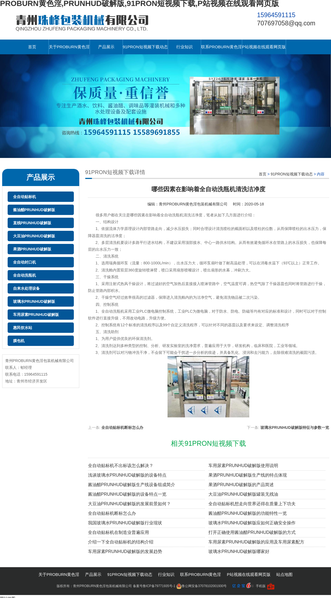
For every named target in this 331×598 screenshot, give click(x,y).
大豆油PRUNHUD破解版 (34, 236)
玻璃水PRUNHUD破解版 (34, 301)
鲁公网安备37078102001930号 (201, 586)
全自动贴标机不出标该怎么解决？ (120, 465)
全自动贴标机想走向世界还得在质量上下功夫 (252, 503)
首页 (32, 46)
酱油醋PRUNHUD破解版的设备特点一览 (127, 494)
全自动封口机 (24, 262)
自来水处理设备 (26, 288)
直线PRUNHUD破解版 (32, 223)
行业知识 (184, 46)
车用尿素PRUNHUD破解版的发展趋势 (125, 551)
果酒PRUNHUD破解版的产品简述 (241, 484)
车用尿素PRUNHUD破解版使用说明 (243, 465)
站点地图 (284, 574)
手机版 (261, 586)
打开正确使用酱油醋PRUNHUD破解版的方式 (252, 532)
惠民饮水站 (22, 327)
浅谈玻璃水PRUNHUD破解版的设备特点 (127, 475)
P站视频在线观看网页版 (264, 46)
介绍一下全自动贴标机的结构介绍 (120, 542)
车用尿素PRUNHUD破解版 (36, 314)
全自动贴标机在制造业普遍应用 (118, 532)
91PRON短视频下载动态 (145, 46)
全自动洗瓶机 (24, 275)
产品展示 (106, 46)
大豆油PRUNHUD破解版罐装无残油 (243, 494)
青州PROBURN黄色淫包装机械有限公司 (193, 204)
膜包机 (19, 341)
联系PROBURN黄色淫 (221, 46)
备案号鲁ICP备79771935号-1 (154, 586)
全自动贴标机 (24, 197)
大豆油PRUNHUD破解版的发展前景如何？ (129, 503)
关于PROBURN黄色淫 (69, 46)
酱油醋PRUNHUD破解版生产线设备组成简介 (131, 484)
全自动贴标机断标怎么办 (122, 427)
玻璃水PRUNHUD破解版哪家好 (238, 551)
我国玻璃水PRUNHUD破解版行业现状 (125, 523)
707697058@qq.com (286, 23)
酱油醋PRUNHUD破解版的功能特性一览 (247, 513)
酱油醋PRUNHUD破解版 (34, 210)
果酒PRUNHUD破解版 (32, 249)
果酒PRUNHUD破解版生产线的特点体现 (247, 475)
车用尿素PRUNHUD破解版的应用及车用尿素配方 (256, 542)
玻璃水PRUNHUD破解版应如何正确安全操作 (252, 523)
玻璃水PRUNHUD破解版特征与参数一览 (294, 427)
